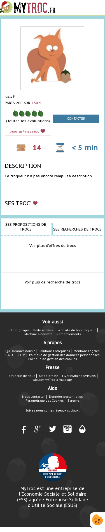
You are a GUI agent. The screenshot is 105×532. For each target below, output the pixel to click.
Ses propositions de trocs (25, 227)
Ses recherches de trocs (77, 229)
